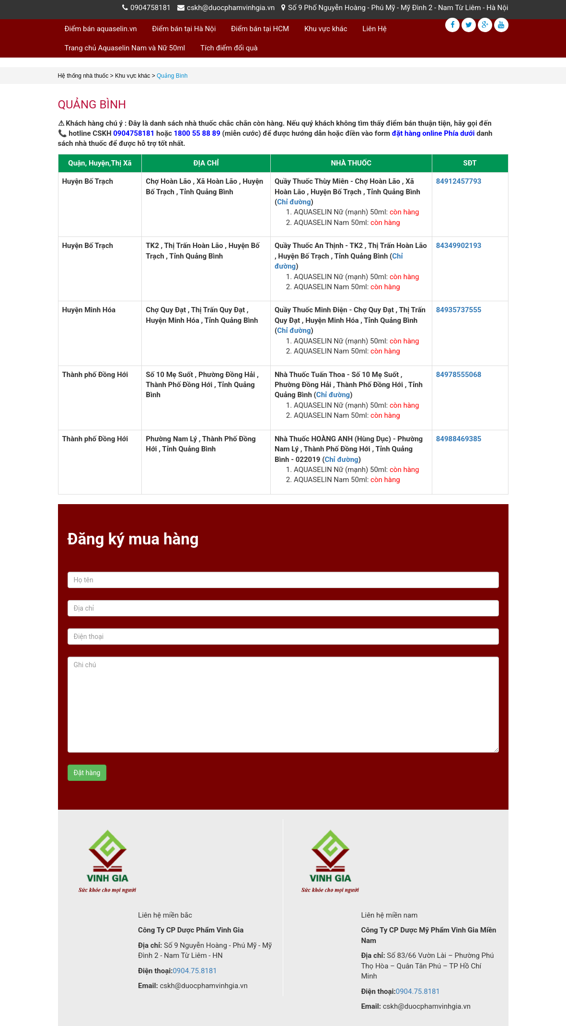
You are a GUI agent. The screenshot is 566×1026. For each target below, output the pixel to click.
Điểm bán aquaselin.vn (101, 28)
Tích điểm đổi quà (229, 48)
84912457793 (459, 181)
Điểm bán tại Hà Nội (184, 28)
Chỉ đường (294, 202)
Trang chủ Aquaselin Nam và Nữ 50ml (125, 48)
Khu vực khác (325, 28)
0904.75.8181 (195, 971)
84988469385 (459, 439)
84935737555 (459, 310)
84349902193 (459, 245)
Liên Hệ (374, 28)
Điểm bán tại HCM (260, 28)
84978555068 (459, 374)
